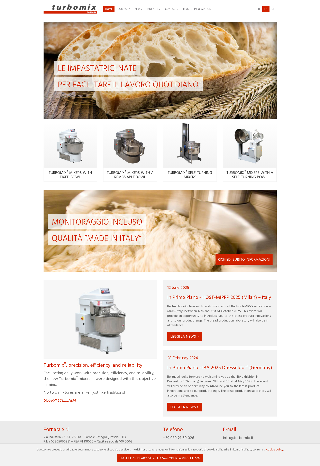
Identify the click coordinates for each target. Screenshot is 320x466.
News (138, 9)
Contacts (171, 9)
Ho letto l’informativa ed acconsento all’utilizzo (160, 458)
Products (153, 9)
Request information (197, 9)
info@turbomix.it (238, 438)
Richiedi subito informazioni (244, 260)
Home (108, 9)
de (273, 9)
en (265, 9)
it (259, 9)
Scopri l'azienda (60, 401)
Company (124, 9)
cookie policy (274, 449)
